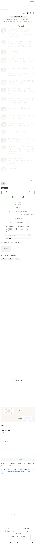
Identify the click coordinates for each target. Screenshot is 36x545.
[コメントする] (23, 197)
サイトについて (27, 531)
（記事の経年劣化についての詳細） (28, 214)
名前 (2, 432)
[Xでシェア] (6, 192)
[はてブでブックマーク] (29, 192)
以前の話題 (24, 73)
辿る (29, 235)
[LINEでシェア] (12, 197)
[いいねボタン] (3, 183)
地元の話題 (5, 188)
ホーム (9, 531)
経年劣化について (9, 533)
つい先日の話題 (13, 29)
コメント (4, 441)
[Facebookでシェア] (18, 192)
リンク (26, 533)
